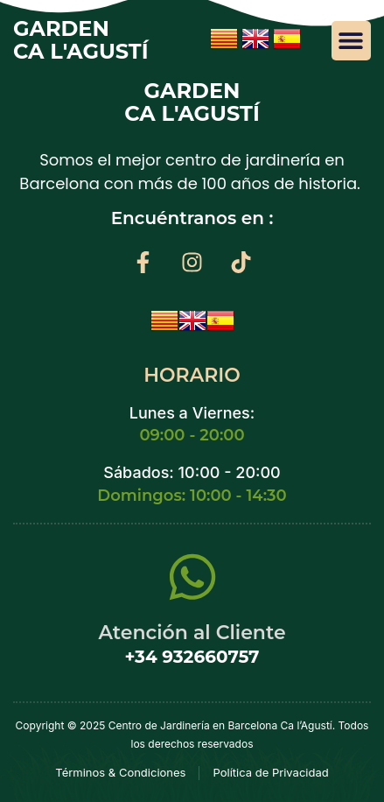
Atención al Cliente (191, 632)
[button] (351, 40)
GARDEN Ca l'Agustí (81, 40)
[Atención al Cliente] (192, 577)
